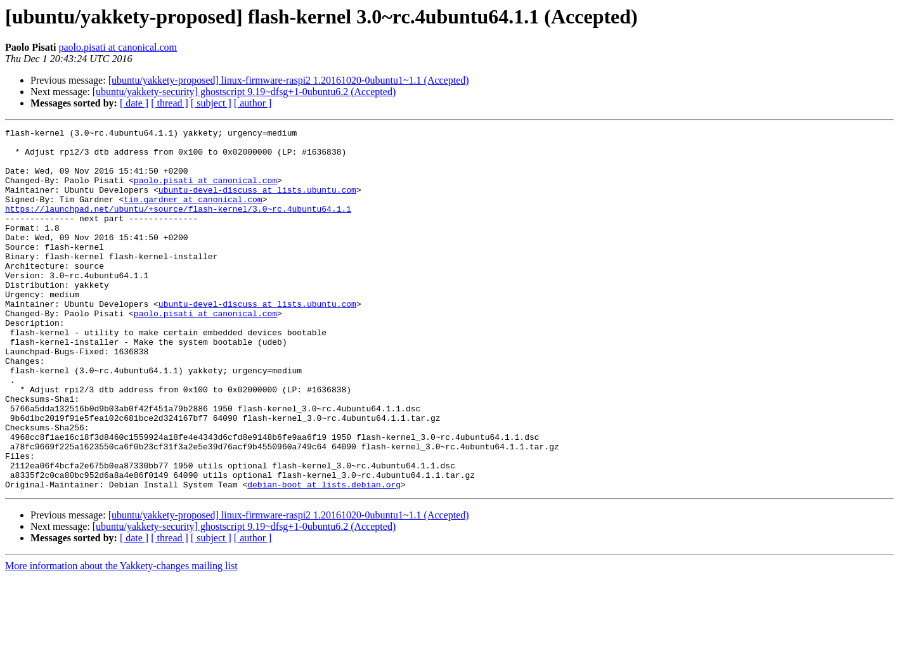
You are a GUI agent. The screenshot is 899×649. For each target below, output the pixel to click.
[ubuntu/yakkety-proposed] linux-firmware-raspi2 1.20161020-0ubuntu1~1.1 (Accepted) (288, 80)
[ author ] (253, 103)
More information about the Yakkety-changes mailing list (121, 638)
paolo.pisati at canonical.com (117, 47)
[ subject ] (211, 103)
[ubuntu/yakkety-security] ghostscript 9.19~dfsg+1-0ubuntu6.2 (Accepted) (244, 91)
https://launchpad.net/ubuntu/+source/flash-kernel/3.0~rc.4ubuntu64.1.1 (178, 225)
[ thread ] (169, 103)
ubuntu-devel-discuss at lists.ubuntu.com (257, 203)
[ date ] (134, 103)
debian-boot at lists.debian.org (324, 556)
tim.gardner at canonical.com (193, 214)
